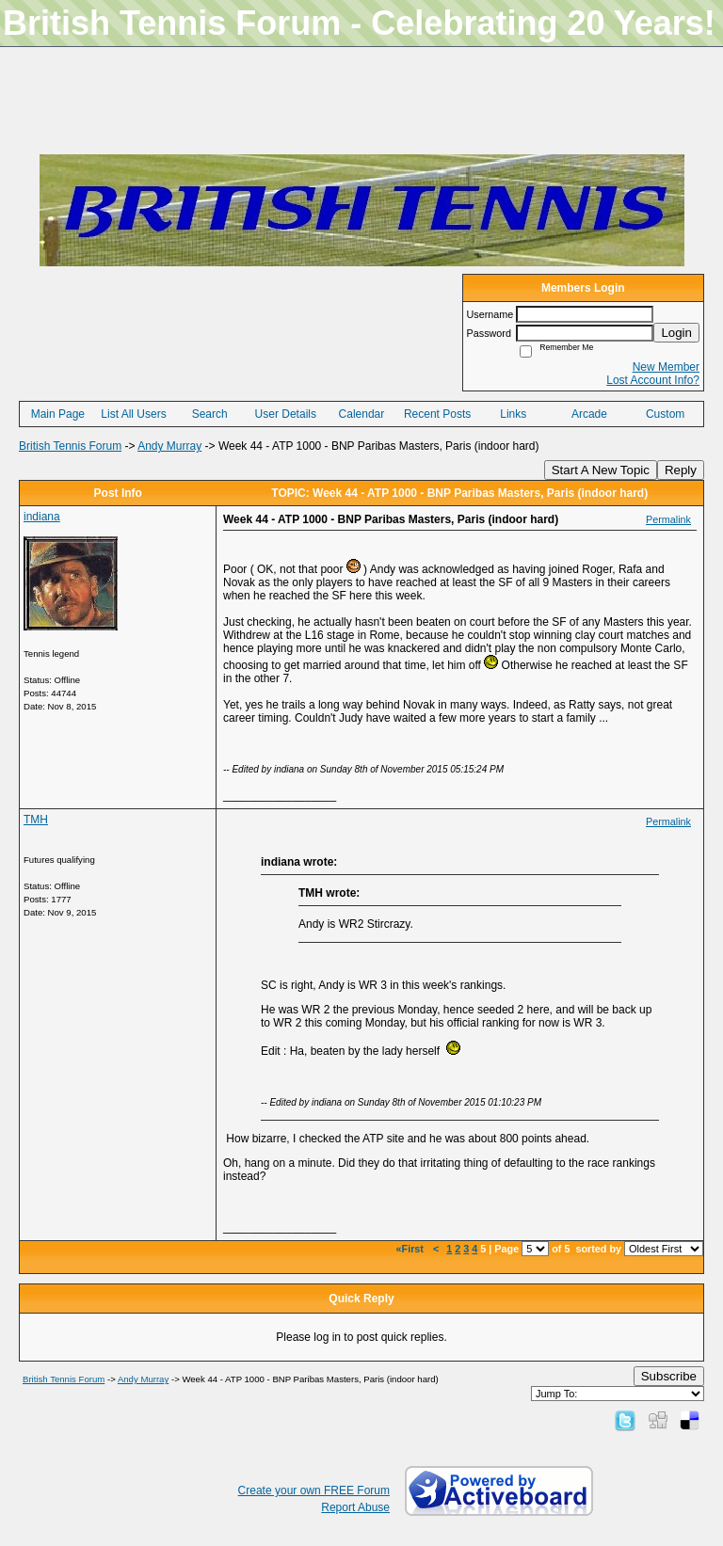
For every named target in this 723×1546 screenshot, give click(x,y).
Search (210, 414)
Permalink (668, 519)
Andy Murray (169, 446)
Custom (665, 414)
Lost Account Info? (652, 380)
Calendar (362, 414)
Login (676, 333)
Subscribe (669, 1376)
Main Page (58, 414)
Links (513, 414)
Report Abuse (355, 1507)
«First (411, 1248)
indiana (42, 516)
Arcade (589, 414)
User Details (285, 414)
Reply (681, 470)
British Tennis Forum (70, 446)
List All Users (133, 414)
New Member (666, 367)
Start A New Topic (601, 470)
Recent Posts (437, 414)
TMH (36, 819)
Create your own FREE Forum (314, 1490)
